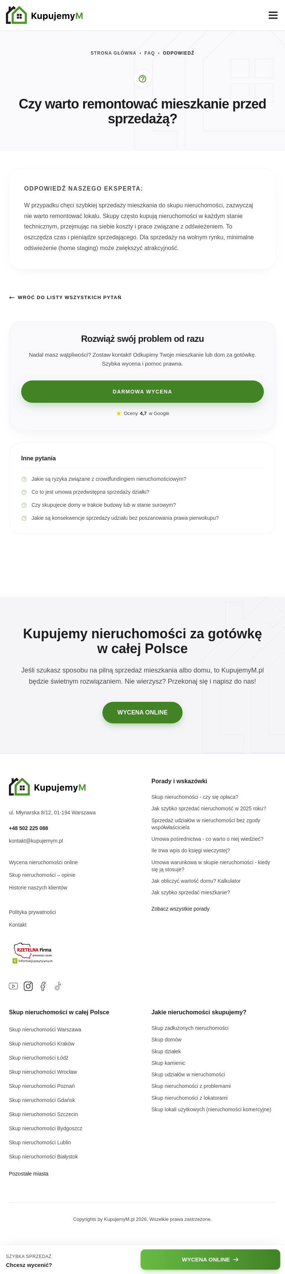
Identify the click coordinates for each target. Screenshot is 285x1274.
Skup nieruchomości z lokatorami (189, 1098)
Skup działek (166, 1051)
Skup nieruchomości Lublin (40, 1142)
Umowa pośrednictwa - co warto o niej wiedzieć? (207, 839)
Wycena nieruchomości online (43, 862)
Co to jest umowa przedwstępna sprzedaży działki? (85, 492)
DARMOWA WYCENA (143, 392)
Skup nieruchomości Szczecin (43, 1114)
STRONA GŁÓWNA (114, 53)
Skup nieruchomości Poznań (42, 1086)
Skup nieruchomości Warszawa (45, 1030)
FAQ (149, 53)
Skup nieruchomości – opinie (42, 875)
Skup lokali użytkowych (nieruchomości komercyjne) (211, 1109)
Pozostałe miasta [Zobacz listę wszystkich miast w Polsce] (29, 1174)
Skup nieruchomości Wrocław (43, 1072)
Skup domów (166, 1040)
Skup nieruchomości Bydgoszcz (45, 1128)
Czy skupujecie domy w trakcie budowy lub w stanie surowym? (98, 505)
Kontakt (17, 925)
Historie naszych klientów (38, 888)
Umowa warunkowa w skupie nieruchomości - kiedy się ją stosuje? (210, 865)
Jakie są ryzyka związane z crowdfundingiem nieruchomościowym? (103, 479)
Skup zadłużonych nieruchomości (190, 1028)
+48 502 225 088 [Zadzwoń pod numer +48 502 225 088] (28, 828)
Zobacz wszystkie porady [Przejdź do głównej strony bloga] (180, 909)
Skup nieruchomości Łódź (38, 1058)
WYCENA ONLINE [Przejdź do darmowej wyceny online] (142, 712)
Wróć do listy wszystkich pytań (65, 298)
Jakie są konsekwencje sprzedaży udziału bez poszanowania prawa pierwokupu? (120, 518)
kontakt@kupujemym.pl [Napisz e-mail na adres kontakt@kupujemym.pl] (36, 841)
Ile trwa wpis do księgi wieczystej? (190, 850)
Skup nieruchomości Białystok (43, 1157)
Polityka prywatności (32, 912)
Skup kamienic (168, 1063)
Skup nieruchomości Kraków (42, 1044)
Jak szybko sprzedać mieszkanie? (190, 892)
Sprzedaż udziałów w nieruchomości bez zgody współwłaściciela (205, 823)
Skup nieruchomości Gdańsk (42, 1100)
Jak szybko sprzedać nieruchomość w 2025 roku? (208, 808)
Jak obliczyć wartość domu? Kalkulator (195, 881)
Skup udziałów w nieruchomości (188, 1074)
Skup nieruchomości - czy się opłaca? (194, 797)
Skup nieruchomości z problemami (191, 1086)
